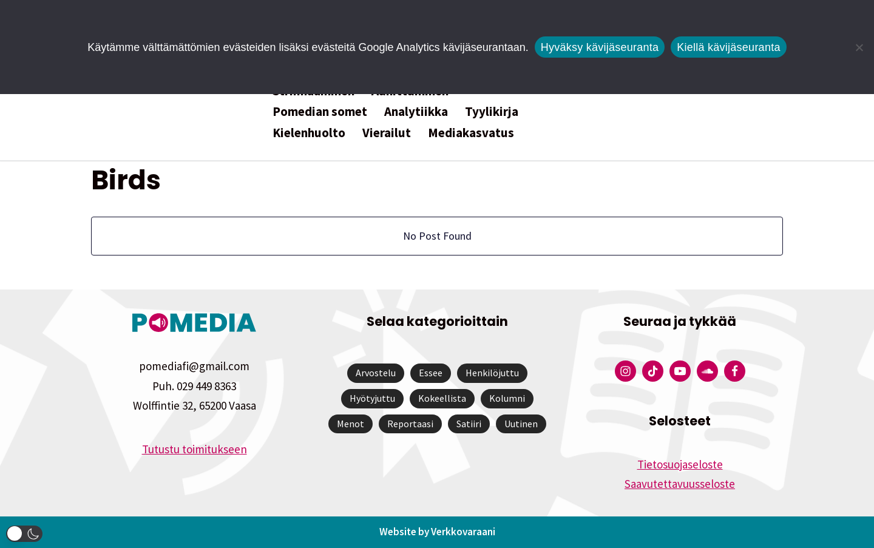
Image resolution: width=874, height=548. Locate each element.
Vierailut (386, 132)
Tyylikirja (491, 111)
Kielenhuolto (309, 132)
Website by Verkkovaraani (437, 532)
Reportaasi (410, 424)
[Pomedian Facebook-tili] (734, 371)
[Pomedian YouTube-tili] (680, 371)
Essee (430, 373)
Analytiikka (416, 111)
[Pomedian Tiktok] (652, 371)
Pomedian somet (320, 111)
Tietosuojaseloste (680, 464)
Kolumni (507, 398)
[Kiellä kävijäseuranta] (859, 47)
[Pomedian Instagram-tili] (625, 371)
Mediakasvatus (471, 132)
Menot (350, 424)
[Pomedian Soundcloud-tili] (707, 371)
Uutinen (521, 424)
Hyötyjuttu (372, 398)
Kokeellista (442, 398)
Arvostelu (376, 373)
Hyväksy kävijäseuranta (600, 47)
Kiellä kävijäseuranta (728, 47)
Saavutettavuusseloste (680, 484)
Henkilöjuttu (492, 373)
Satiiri (468, 424)
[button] (24, 534)
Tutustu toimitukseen (194, 449)
